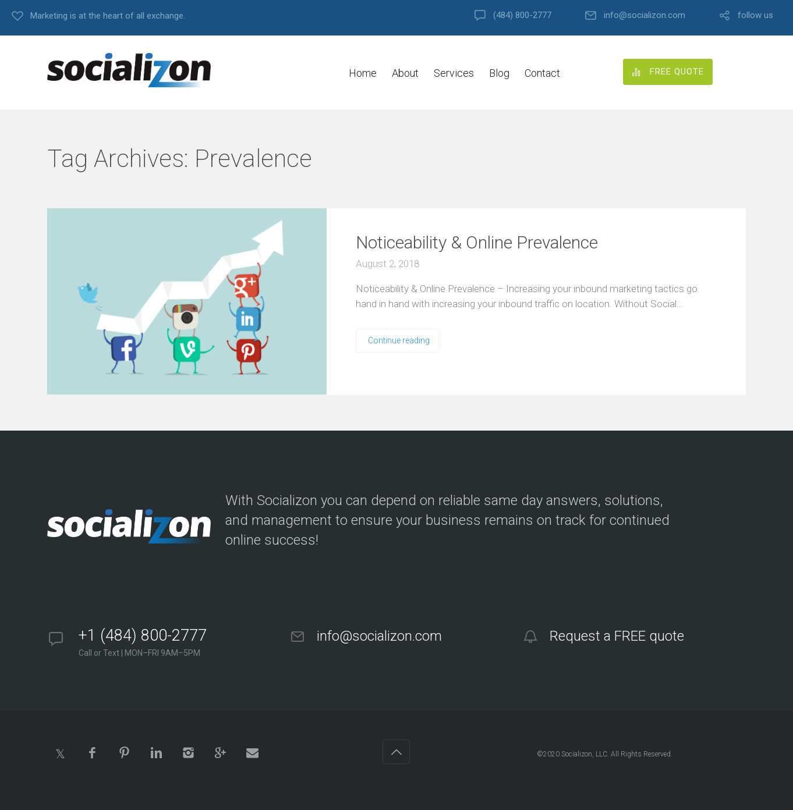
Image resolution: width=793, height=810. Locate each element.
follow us (755, 15)
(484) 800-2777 (522, 15)
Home (363, 73)
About (405, 73)
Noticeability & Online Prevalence (477, 242)
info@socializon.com (644, 15)
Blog (499, 73)
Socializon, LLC (584, 754)
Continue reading (399, 340)
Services (454, 73)
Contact (542, 73)
